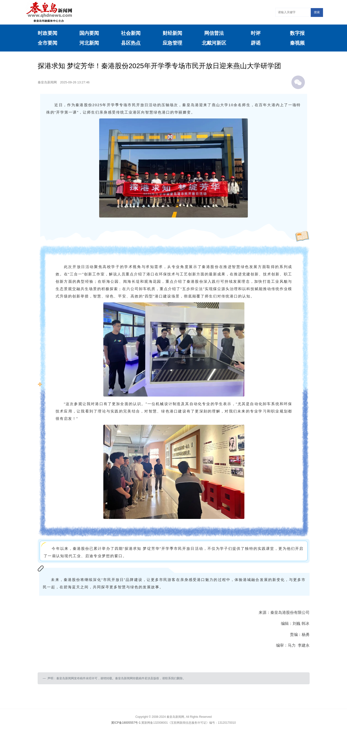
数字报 (297, 33)
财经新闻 (172, 33)
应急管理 (172, 43)
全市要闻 (47, 43)
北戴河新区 (214, 43)
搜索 (317, 12)
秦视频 (297, 43)
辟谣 (256, 43)
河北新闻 (89, 43)
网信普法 (214, 33)
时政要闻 (47, 33)
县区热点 (131, 43)
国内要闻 (89, 33)
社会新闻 (131, 33)
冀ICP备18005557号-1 (126, 722)
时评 (256, 33)
